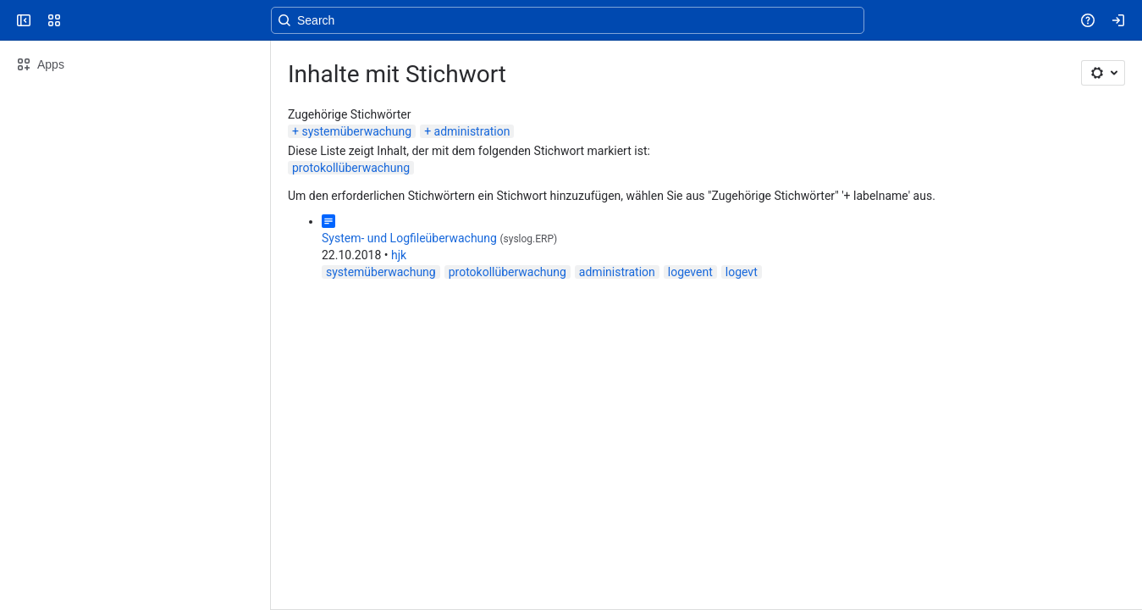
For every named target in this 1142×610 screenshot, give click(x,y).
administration (472, 131)
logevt (741, 272)
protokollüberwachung (351, 168)
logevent (690, 272)
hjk (398, 255)
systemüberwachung (356, 131)
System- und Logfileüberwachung (409, 238)
